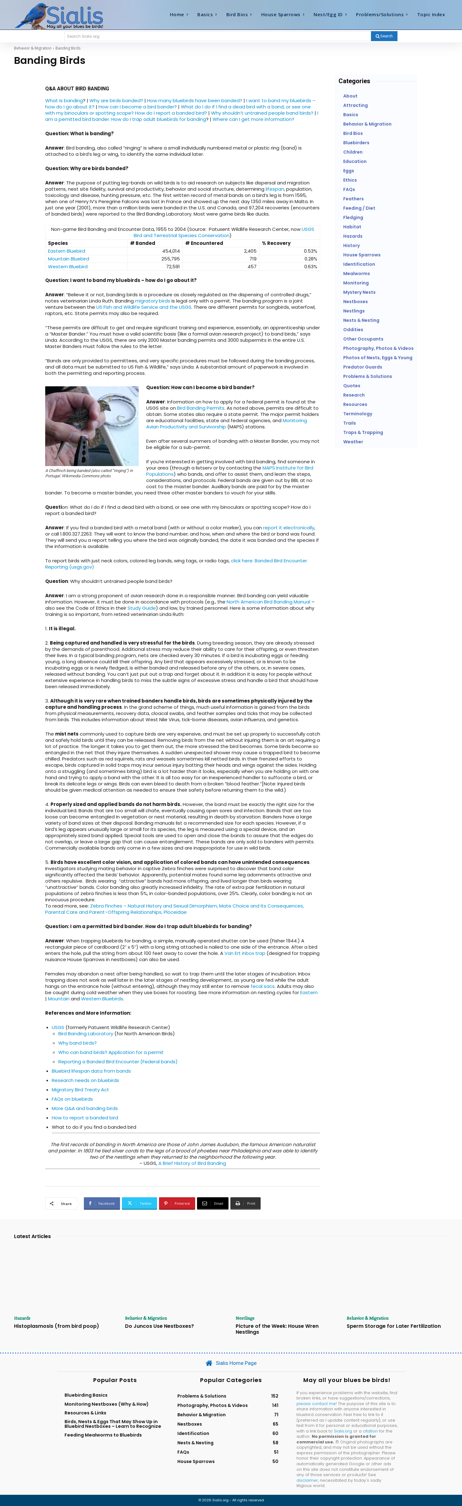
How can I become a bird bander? (138, 106)
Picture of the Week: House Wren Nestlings (277, 1329)
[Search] (384, 36)
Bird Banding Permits (200, 408)
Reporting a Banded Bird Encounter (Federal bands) (118, 1061)
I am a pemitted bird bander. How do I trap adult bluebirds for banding (181, 116)
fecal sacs (263, 986)
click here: (243, 560)
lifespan (274, 189)
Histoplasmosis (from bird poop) (56, 1326)
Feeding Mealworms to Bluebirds (103, 1435)
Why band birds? (77, 1043)
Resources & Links (85, 1413)
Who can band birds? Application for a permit (111, 1052)
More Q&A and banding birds (85, 1108)
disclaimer (307, 1481)
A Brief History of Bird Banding (192, 1163)
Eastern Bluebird (66, 251)
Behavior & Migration (32, 48)
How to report (68, 1117)
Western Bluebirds (102, 998)
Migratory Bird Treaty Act (80, 1089)
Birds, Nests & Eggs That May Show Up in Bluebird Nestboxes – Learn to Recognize (113, 1424)
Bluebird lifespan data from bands (91, 1071)
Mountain (59, 998)
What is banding (64, 100)
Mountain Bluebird (68, 258)
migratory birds (152, 301)
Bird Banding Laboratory (85, 1033)
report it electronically (288, 527)
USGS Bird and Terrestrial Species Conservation (224, 232)
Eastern (309, 992)
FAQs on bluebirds (72, 1099)
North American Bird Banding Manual (268, 601)
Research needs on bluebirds (85, 1080)
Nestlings (245, 1318)
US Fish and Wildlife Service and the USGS (143, 307)
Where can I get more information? (253, 119)
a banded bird (101, 1117)
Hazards (22, 1318)
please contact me (316, 1404)
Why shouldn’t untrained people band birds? (262, 113)
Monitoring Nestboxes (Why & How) (107, 1404)
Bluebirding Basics (86, 1395)
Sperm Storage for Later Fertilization (394, 1326)
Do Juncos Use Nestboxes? (159, 1326)
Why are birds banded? (116, 100)
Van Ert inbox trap (244, 953)
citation (370, 1431)
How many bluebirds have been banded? (194, 100)
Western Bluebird (68, 266)
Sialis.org (343, 1431)
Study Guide (142, 608)
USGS (58, 1027)
